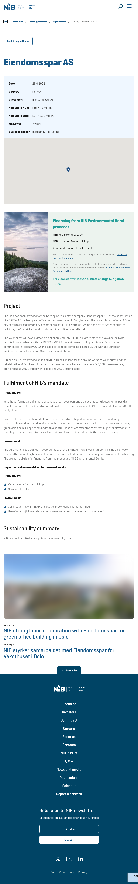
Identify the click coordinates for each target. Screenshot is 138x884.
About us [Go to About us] (69, 736)
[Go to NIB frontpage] (19, 7)
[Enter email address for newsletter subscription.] (69, 829)
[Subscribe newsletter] (69, 840)
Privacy (82, 872)
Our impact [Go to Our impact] (69, 720)
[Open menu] (129, 6)
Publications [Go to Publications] (69, 777)
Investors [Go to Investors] (69, 712)
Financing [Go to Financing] (69, 704)
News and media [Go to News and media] (69, 769)
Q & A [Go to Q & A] (69, 761)
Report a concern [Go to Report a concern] (69, 794)
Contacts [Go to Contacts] (69, 744)
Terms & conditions (63, 872)
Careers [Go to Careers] (69, 728)
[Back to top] (69, 670)
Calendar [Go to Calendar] (69, 785)
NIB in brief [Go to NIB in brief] (69, 753)
